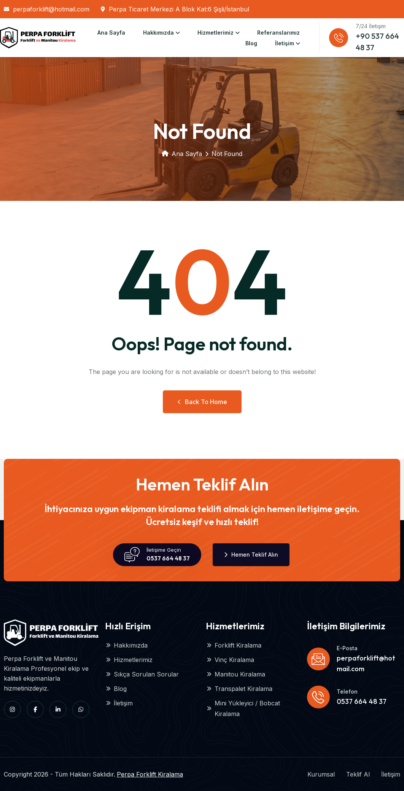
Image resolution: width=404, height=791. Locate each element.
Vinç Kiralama (230, 660)
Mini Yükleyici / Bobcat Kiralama (243, 708)
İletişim (284, 43)
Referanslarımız (278, 32)
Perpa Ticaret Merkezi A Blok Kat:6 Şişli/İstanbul (175, 9)
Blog (251, 43)
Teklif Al (358, 774)
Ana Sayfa (111, 32)
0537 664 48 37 (168, 558)
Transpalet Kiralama (239, 688)
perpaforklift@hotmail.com (46, 9)
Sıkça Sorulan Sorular (142, 674)
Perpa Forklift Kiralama (150, 774)
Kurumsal (321, 774)
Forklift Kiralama (233, 645)
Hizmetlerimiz (215, 32)
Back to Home (202, 402)
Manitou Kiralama (235, 674)
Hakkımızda (158, 32)
